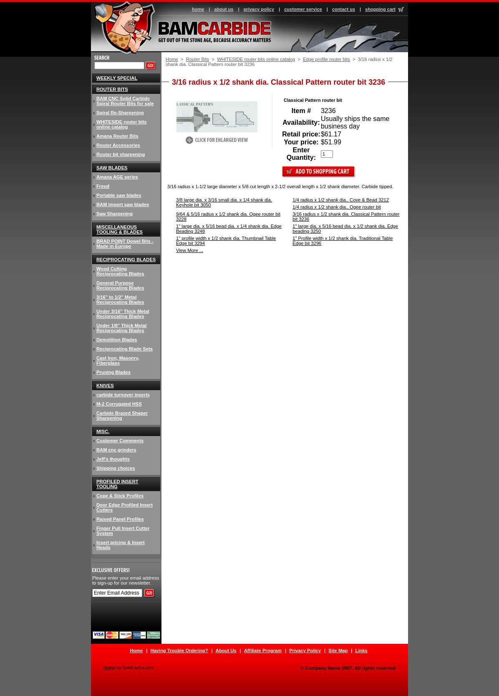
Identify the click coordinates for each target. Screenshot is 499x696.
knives (105, 385)
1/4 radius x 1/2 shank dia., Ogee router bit (336, 206)
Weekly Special (116, 78)
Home (172, 59)
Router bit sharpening (120, 154)
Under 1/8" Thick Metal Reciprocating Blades (121, 328)
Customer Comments (120, 440)
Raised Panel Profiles (120, 519)
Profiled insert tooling (117, 484)
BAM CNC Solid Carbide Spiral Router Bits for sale (125, 101)
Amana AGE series (117, 176)
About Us (226, 650)
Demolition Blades (116, 339)
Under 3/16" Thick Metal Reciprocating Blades (122, 314)
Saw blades (112, 167)
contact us (343, 9)
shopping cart (380, 9)
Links (361, 650)
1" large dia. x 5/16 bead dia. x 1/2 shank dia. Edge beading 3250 (345, 229)
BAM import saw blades (122, 204)
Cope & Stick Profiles (120, 495)
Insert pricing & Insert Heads (120, 545)
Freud (102, 186)
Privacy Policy (305, 650)
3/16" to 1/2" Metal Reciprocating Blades (120, 300)
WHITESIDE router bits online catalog (256, 59)
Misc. (102, 431)
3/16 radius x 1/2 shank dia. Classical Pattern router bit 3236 (345, 217)
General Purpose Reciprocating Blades (120, 285)
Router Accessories (118, 145)
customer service (303, 9)
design (109, 668)
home (198, 9)
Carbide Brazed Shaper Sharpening (122, 416)
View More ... (189, 250)
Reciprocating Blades (126, 259)
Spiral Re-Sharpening (120, 112)
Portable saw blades (118, 195)
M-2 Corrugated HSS (119, 403)
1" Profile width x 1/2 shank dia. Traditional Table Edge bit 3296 (342, 241)
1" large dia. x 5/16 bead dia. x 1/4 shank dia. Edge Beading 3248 (229, 229)
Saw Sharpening (114, 213)
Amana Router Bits (117, 136)
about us (224, 9)
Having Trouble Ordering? (179, 650)
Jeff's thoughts (113, 458)
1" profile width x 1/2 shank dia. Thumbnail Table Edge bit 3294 (226, 241)
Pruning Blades (113, 372)
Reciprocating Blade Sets (124, 348)
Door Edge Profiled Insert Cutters (124, 507)
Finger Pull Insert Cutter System (122, 531)
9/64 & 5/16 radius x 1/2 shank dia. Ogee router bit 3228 (228, 217)
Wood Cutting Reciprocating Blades (120, 271)
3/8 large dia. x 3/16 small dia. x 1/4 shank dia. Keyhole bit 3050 (224, 202)
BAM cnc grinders (116, 449)
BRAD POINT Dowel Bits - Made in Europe (125, 244)
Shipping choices (115, 468)
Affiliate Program (263, 650)
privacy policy (259, 9)
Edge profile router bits (326, 59)
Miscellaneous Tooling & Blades (119, 229)
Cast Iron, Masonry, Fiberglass (117, 361)
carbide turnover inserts (123, 394)
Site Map (338, 650)
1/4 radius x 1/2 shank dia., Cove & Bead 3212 (340, 199)
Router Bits (197, 59)
